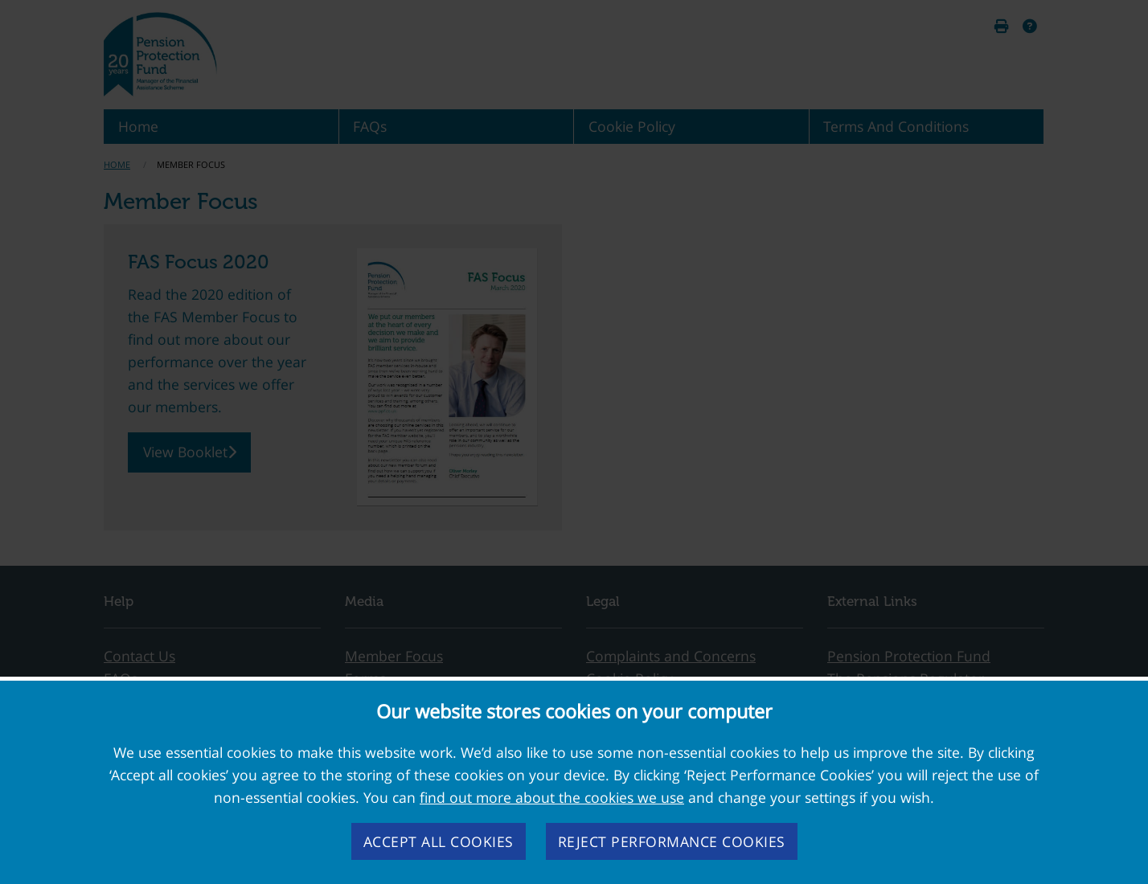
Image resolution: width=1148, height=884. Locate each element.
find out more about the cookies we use (552, 797)
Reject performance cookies (671, 841)
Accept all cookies (438, 841)
